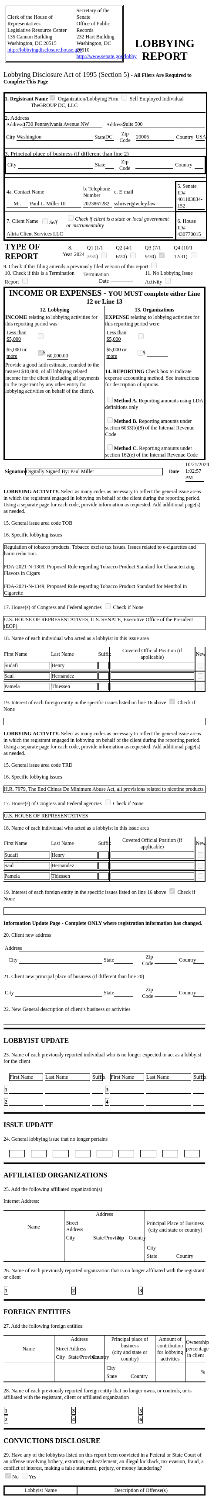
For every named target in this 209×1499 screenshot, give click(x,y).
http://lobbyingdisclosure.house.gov (44, 50)
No (12, 1477)
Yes (29, 1477)
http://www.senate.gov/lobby (106, 56)
